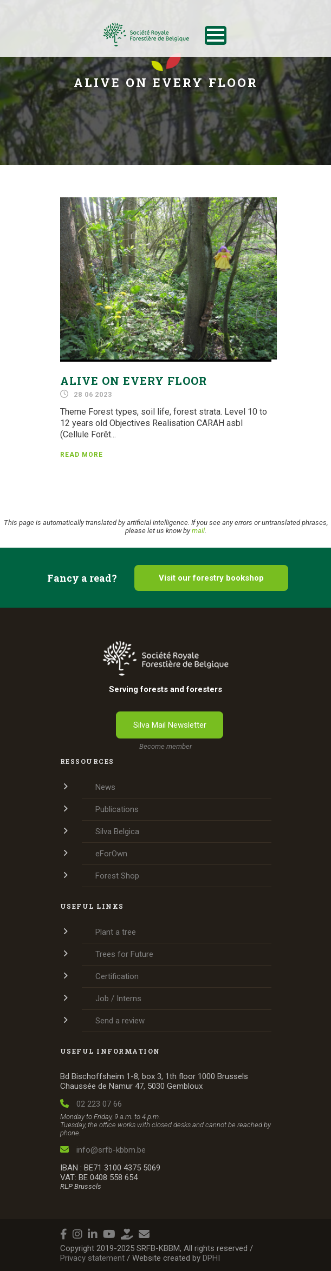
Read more (81, 454)
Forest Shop (117, 876)
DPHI (211, 1258)
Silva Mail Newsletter (169, 725)
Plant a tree (115, 932)
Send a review (120, 1021)
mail (198, 531)
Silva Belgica (117, 831)
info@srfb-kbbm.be (103, 1150)
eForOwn (111, 854)
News (105, 787)
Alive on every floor (133, 381)
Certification (117, 976)
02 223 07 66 (91, 1104)
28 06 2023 (93, 394)
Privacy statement (92, 1258)
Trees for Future (124, 954)
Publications (117, 809)
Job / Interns (118, 998)
